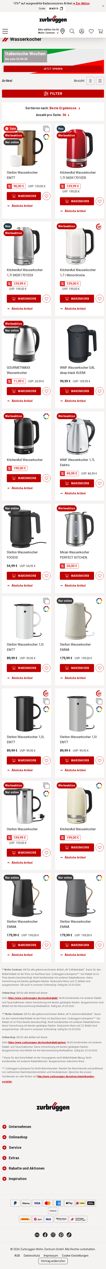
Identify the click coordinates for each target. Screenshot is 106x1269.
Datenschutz (32, 1255)
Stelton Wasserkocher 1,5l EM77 (25, 647)
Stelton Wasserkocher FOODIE (22, 554)
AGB (17, 1255)
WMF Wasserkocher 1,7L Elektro (77, 462)
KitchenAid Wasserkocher (25, 460)
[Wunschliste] (91, 31)
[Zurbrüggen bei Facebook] (45, 1234)
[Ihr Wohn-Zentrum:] (52, 31)
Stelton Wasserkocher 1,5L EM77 (26, 739)
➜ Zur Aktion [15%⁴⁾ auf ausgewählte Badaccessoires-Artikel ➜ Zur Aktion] (81, 3)
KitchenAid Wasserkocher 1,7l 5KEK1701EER (78, 175)
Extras (14, 1158)
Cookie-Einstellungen (75, 1255)
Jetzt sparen (52, 68)
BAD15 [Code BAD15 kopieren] (56, 8)
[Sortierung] (65, 108)
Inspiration (18, 1179)
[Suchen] (72, 31)
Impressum (51, 1255)
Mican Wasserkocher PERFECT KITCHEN (74, 554)
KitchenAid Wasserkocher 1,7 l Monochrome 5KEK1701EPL (78, 273)
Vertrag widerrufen (53, 1261)
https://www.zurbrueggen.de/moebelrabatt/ (33, 998)
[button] (5, 1126)
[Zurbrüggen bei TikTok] (69, 1234)
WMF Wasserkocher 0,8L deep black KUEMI (77, 370)
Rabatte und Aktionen (27, 1168)
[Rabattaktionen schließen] (103, 6)
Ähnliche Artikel (20, 205)
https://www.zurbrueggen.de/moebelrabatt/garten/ (37, 1042)
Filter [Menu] (53, 93)
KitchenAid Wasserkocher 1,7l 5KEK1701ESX (25, 272)
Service (15, 1147)
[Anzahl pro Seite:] (66, 115)
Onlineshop (18, 1137)
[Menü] (5, 31)
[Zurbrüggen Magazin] (37, 1234)
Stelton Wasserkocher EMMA (75, 647)
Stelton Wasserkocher (22, 829)
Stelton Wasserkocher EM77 (22, 175)
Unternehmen (20, 1127)
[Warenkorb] (101, 31)
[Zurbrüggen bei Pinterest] (61, 1234)
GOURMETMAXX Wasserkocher (18, 370)
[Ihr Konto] (81, 31)
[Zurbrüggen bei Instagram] (53, 1234)
